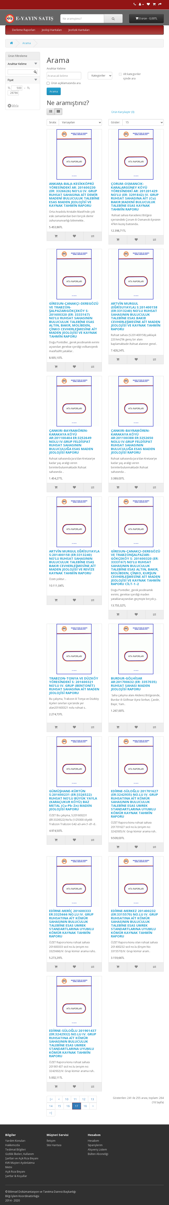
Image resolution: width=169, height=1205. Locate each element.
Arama (26, 43)
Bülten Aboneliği (98, 1154)
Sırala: (53, 122)
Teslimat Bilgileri (15, 1149)
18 (85, 1106)
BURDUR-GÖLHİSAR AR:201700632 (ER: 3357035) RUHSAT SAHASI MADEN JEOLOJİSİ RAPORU (134, 683)
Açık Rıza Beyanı (15, 1171)
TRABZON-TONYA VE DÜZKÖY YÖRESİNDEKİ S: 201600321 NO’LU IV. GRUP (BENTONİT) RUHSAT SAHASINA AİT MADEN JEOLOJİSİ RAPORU (74, 685)
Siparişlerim (95, 1145)
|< (51, 1099)
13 (92, 1099)
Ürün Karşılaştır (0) (122, 112)
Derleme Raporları (23, 30)
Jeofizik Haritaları (79, 30)
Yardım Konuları (15, 1141)
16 (68, 1106)
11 (75, 1099)
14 (50, 1106)
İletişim (51, 1141)
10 (66, 1099)
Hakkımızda (12, 1145)
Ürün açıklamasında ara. (64, 83)
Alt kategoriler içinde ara (130, 76)
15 (59, 1106)
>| (50, 1113)
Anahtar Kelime (56, 68)
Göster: (115, 122)
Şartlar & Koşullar (16, 1176)
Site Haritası (54, 1145)
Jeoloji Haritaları (52, 30)
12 (83, 1099)
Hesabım (93, 1141)
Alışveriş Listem (97, 1149)
